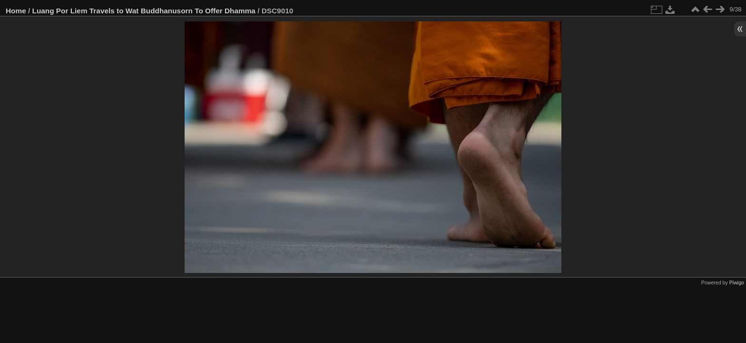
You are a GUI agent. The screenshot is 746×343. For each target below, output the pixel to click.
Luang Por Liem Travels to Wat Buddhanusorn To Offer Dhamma (143, 11)
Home (16, 11)
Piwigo (736, 282)
